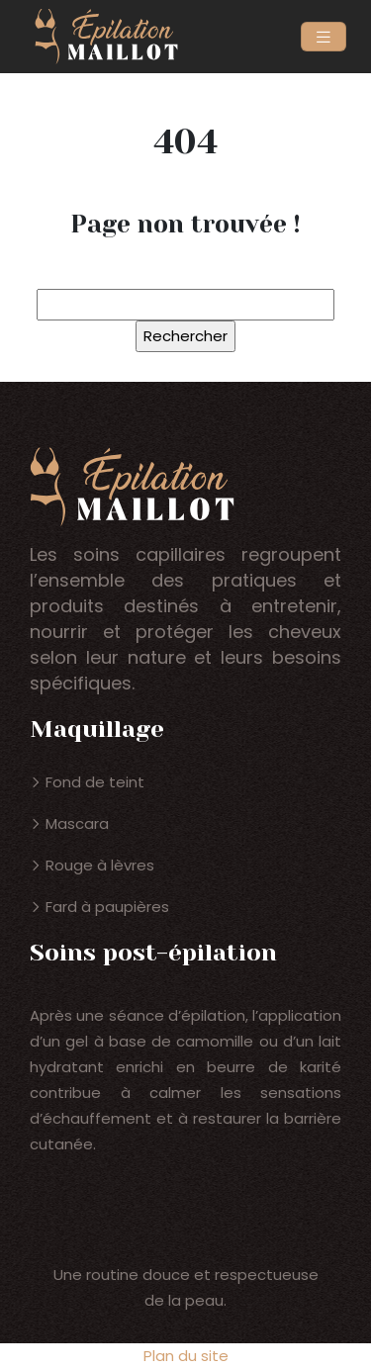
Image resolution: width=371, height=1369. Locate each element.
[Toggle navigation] (323, 37)
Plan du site (186, 1355)
